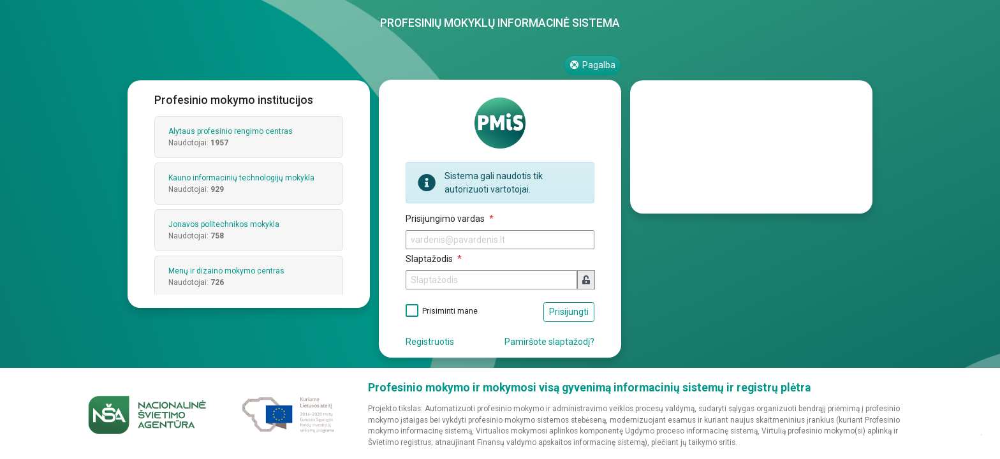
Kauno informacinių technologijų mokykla (241, 177)
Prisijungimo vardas (446, 219)
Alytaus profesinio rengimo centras (230, 131)
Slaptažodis (430, 259)
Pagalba (593, 65)
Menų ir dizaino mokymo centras (226, 270)
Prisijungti (569, 312)
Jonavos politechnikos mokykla (223, 224)
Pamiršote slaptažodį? (549, 342)
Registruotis (430, 342)
